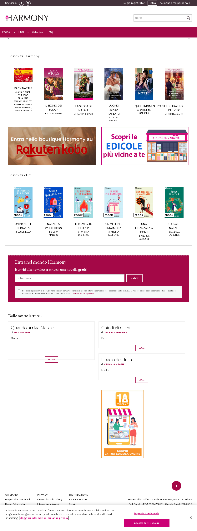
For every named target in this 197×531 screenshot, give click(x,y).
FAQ (51, 32)
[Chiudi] (191, 517)
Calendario (38, 32)
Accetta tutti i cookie (146, 523)
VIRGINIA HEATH (114, 364)
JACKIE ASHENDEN (115, 332)
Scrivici (73, 504)
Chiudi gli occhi (115, 327)
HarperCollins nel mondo (18, 499)
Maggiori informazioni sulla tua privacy (44, 518)
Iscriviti (134, 278)
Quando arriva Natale (32, 327)
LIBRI (21, 32)
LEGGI (51, 359)
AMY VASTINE (21, 332)
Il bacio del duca (116, 359)
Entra (152, 3)
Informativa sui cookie (48, 504)
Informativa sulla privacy (83, 293)
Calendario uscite (78, 499)
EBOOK (6, 32)
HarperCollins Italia (15, 504)
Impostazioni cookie (146, 513)
